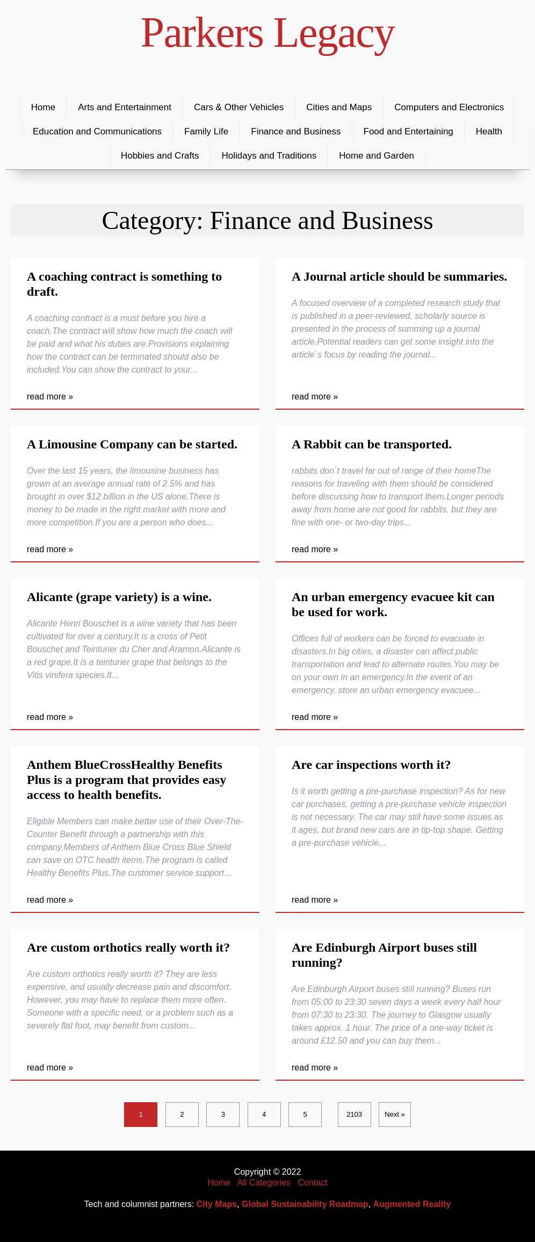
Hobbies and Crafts (160, 156)
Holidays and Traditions (268, 156)
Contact (312, 1182)
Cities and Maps (339, 107)
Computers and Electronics (449, 107)
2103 (354, 1114)
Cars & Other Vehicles (239, 107)
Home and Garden (376, 156)
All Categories (264, 1182)
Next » (395, 1114)
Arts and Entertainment (124, 107)
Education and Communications (97, 131)
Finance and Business (296, 131)
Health (489, 131)
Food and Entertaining (408, 131)
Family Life (206, 131)
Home (43, 107)
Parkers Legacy (268, 32)
